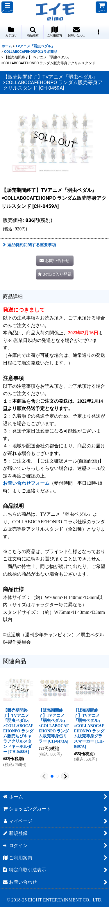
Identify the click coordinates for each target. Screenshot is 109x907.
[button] (7, 7)
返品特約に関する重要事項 (29, 244)
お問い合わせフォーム (26, 483)
